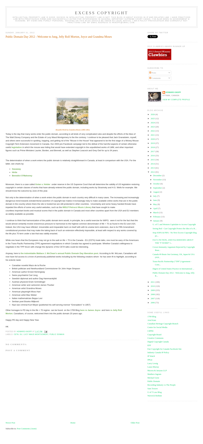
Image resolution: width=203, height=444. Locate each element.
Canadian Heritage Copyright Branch (162, 323)
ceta (16, 334)
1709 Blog (151, 316)
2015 (153, 159)
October (156, 184)
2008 (153, 294)
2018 (153, 147)
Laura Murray (153, 367)
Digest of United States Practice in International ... (173, 269)
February (157, 216)
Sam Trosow (152, 388)
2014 (153, 164)
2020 (153, 139)
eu (21, 334)
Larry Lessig (152, 363)
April (155, 208)
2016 (153, 155)
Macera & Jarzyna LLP (157, 370)
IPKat (149, 360)
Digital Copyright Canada (158, 341)
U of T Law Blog (154, 392)
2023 (153, 127)
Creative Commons (155, 338)
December (157, 175)
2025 (153, 118)
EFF (149, 345)
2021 (153, 135)
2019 (153, 143)
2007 (153, 298)
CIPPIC (150, 331)
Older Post (135, 423)
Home (72, 423)
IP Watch (151, 356)
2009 (153, 290)
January (156, 221)
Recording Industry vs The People (161, 385)
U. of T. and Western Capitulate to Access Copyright (174, 224)
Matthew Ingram (154, 374)
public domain (56, 334)
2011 (153, 282)
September (158, 188)
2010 (153, 286)
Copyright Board (154, 334)
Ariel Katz (151, 320)
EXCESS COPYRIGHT (101, 13)
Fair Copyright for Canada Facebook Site (164, 349)
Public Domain (153, 381)
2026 (153, 114)
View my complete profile (176, 100)
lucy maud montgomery (36, 334)
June (155, 200)
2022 (153, 131)
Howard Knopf (173, 92)
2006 (153, 302)
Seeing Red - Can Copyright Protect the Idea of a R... (174, 228)
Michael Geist (153, 378)
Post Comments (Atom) (27, 428)
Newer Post (10, 423)
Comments (155, 78)
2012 (153, 172)
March (156, 212)
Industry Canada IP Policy (158, 352)
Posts (152, 73)
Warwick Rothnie (154, 395)
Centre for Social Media (157, 327)
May (155, 204)
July (155, 196)
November (157, 179)
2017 (153, 151)
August (156, 192)
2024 (153, 122)
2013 (153, 168)
